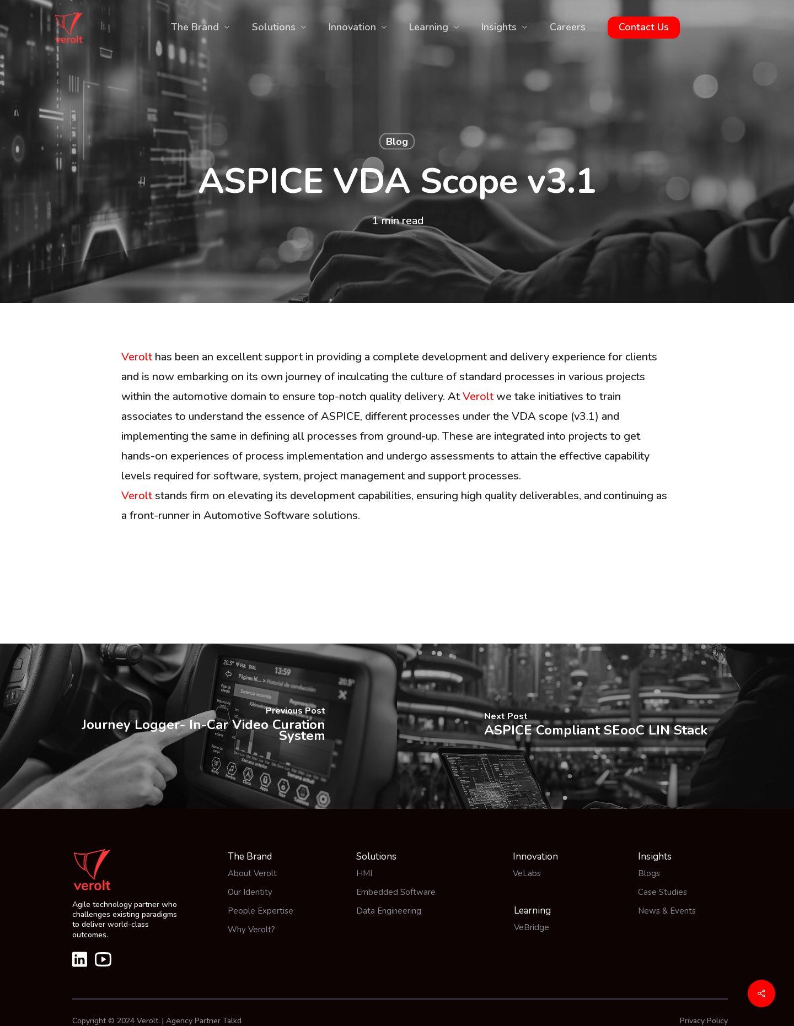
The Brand (250, 856)
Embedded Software (396, 892)
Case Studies (662, 892)
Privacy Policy (704, 1021)
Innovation (535, 856)
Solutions (376, 856)
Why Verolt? (251, 929)
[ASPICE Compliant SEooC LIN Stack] (595, 726)
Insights (655, 856)
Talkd (232, 1021)
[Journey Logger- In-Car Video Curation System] (198, 726)
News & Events (667, 910)
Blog (397, 141)
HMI (364, 873)
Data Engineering (388, 910)
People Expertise (260, 910)
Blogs (649, 873)
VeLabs (527, 873)
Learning (532, 910)
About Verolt (252, 873)
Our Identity (250, 892)
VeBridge (531, 927)
